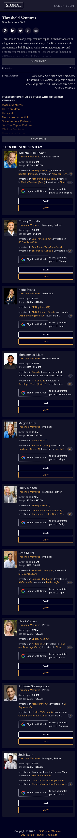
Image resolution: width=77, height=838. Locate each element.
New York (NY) (59, 173)
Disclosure (51, 835)
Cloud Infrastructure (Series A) (48, 784)
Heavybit (7, 113)
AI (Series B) (38, 380)
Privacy (40, 835)
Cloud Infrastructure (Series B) (48, 780)
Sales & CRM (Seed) (42, 579)
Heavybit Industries (14, 133)
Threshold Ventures (29, 156)
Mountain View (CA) (42, 570)
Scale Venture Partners (16, 121)
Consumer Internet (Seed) (32, 715)
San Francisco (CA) (42, 238)
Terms (30, 835)
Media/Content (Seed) (33, 182)
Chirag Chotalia (29, 221)
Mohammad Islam (30, 355)
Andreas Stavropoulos (33, 686)
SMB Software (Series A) (31, 315)
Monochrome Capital (15, 117)
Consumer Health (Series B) (47, 510)
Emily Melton (27, 488)
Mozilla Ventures (12, 105)
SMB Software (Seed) (43, 312)
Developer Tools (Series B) (32, 384)
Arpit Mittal (26, 553)
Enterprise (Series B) (43, 250)
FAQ (22, 835)
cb (36, 31)
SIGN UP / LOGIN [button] (64, 6)
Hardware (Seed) (41, 445)
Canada (36, 372)
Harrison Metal (11, 109)
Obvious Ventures (13, 129)
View (46, 208)
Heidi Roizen (27, 621)
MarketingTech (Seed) (43, 178)
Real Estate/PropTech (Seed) (47, 247)
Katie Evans (26, 290)
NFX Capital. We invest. (50, 831)
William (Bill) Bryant (32, 153)
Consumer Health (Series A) (47, 514)
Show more (38, 61)
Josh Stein (25, 755)
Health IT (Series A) (42, 712)
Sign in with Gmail (33, 191)
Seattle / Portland (27, 173)
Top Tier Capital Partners (17, 125)
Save (46, 201)
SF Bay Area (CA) (41, 170)
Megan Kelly (27, 423)
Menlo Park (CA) (40, 703)
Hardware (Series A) (29, 449)
